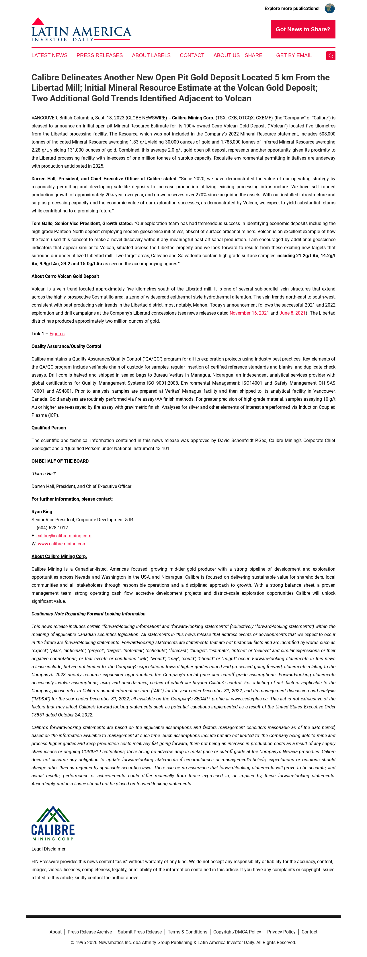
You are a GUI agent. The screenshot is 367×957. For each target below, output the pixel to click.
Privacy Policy (281, 932)
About (56, 932)
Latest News (49, 55)
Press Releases (100, 55)
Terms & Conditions (187, 932)
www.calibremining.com (62, 544)
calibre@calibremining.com (63, 535)
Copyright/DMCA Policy (237, 932)
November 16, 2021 (249, 313)
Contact (192, 55)
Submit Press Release (140, 932)
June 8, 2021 (293, 313)
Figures (57, 333)
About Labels (151, 55)
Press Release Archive (90, 932)
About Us (227, 55)
